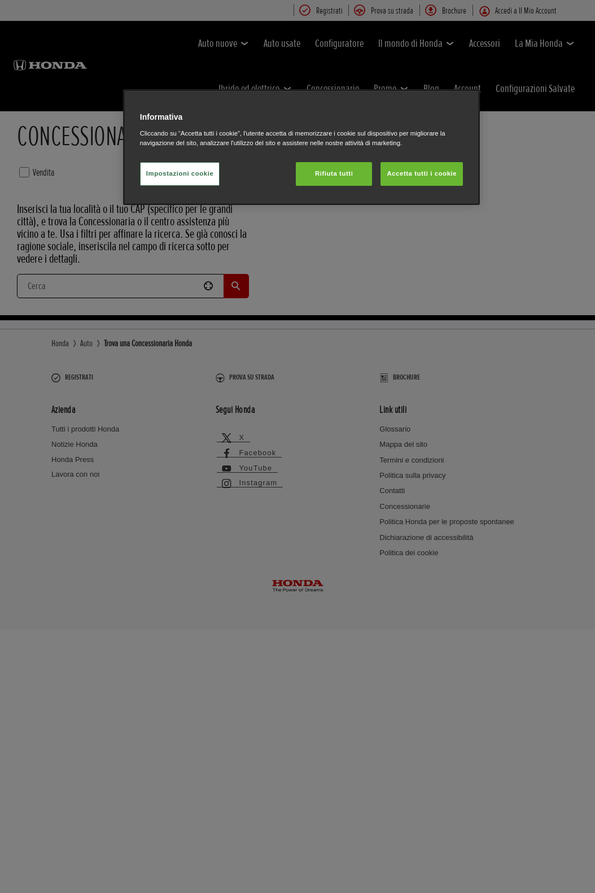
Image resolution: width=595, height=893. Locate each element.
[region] (301, 147)
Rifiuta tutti (334, 173)
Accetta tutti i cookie (422, 173)
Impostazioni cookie (180, 173)
